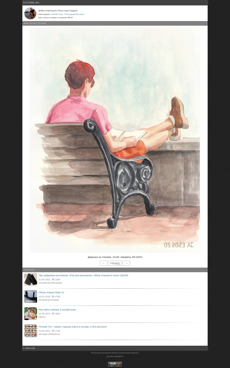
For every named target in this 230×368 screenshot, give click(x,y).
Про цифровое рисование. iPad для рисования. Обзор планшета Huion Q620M (83, 275)
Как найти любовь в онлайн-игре (57, 309)
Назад (114, 263)
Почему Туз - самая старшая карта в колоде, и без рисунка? (73, 326)
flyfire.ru (31, 2)
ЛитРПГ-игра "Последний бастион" (68, 14)
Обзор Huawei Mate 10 (51, 292)
